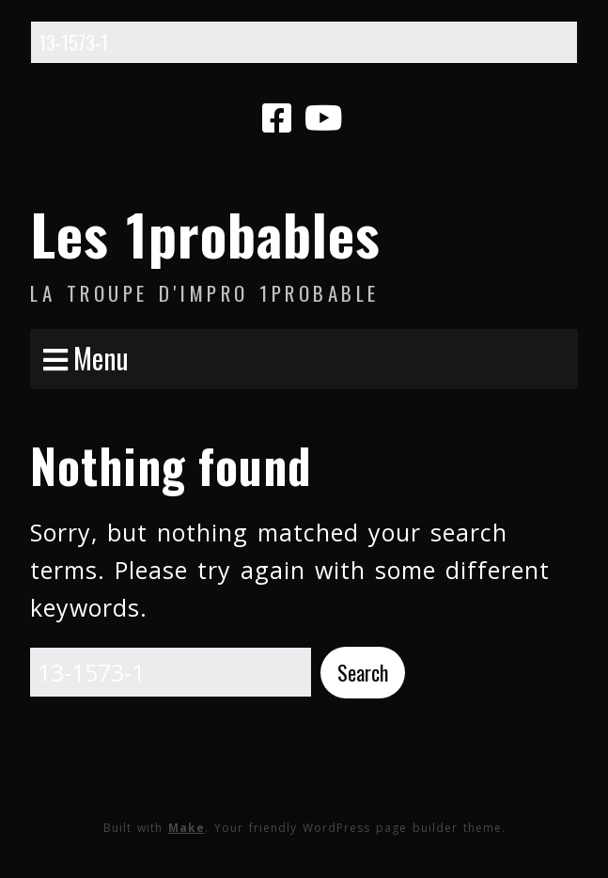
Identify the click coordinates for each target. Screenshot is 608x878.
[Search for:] (304, 42)
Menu (101, 358)
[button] (362, 672)
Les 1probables (205, 232)
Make (186, 828)
